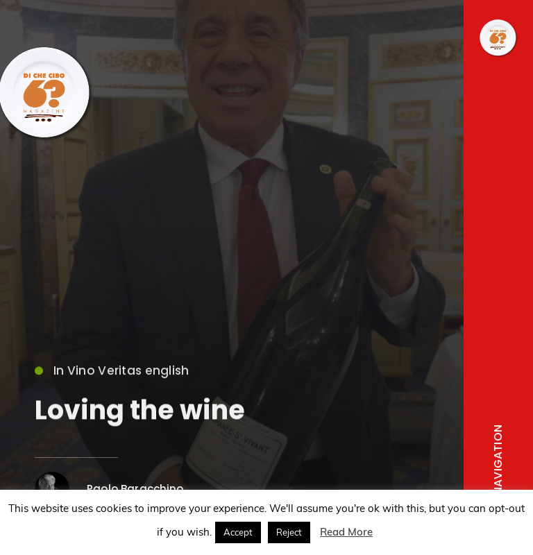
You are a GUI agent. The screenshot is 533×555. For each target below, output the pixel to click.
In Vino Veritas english (112, 374)
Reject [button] (289, 532)
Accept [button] (238, 532)
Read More (346, 531)
